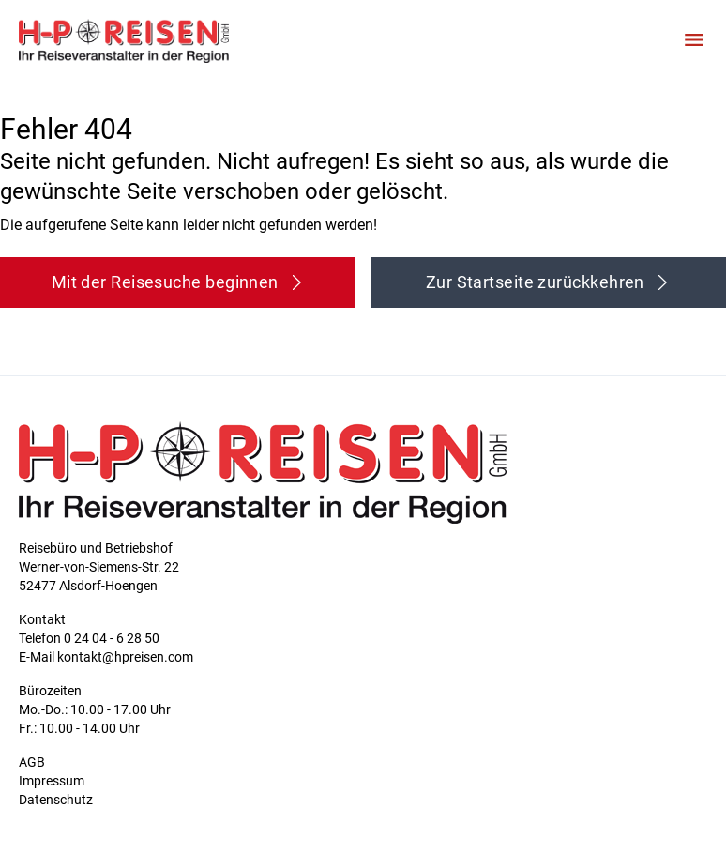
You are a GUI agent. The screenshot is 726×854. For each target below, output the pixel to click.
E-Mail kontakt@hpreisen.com (106, 656)
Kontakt (42, 619)
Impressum (51, 780)
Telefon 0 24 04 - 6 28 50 (89, 638)
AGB (32, 762)
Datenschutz (56, 799)
